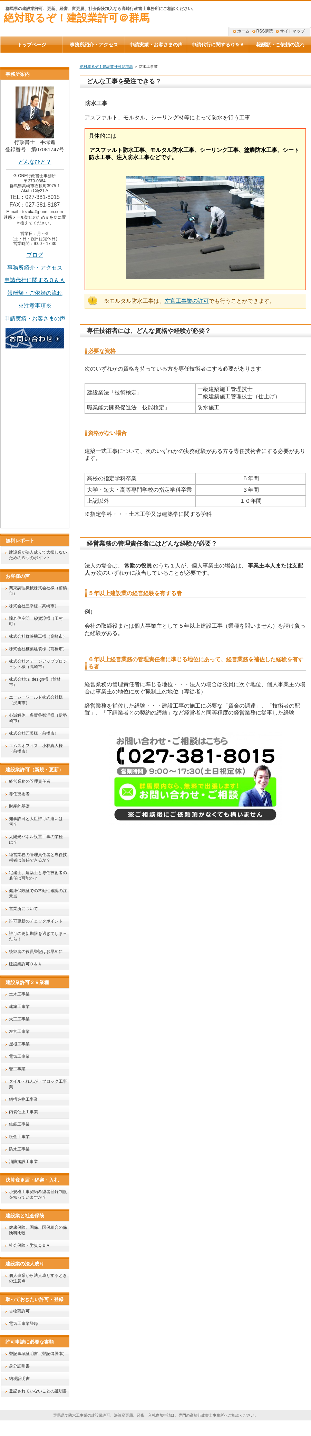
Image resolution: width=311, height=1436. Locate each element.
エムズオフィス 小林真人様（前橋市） (36, 748)
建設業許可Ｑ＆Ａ (25, 964)
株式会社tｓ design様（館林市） (35, 682)
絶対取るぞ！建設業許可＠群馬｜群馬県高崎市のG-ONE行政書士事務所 (154, 1429)
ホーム (243, 31)
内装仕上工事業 (23, 1111)
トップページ (31, 44)
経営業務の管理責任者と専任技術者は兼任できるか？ (38, 857)
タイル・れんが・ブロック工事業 (38, 1084)
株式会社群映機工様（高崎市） (38, 636)
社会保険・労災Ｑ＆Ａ (29, 1245)
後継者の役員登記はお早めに (36, 951)
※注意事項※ (34, 306)
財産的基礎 (19, 806)
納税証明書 (19, 1378)
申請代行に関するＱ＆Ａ (34, 280)
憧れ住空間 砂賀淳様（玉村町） (36, 621)
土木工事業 (19, 994)
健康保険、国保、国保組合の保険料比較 (38, 1230)
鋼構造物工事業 (23, 1099)
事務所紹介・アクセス (34, 268)
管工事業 (17, 1068)
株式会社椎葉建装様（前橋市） (38, 648)
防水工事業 (19, 1149)
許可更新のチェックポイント (36, 921)
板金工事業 (19, 1136)
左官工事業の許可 (187, 301)
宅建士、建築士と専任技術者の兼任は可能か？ (38, 875)
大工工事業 (19, 1019)
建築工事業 (19, 1006)
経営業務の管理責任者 (29, 781)
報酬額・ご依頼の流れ (34, 293)
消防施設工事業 (23, 1161)
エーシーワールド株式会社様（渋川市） (36, 700)
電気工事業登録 (23, 1323)
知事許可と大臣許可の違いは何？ (36, 821)
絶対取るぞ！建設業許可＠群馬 (76, 18)
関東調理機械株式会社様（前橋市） (38, 590)
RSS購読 (264, 31)
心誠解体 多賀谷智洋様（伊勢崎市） (38, 718)
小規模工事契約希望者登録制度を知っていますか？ (38, 1194)
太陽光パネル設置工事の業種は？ (36, 839)
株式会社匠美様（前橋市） (34, 733)
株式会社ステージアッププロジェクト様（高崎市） (38, 664)
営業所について (23, 908)
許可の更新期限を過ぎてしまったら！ (38, 936)
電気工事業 (19, 1056)
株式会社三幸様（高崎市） (34, 605)
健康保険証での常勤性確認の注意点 (38, 893)
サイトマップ (292, 31)
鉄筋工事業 (19, 1124)
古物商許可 (19, 1311)
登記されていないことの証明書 (38, 1391)
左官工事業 (19, 1031)
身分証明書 (19, 1366)
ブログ (35, 255)
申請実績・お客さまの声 (156, 44)
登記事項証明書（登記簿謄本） (38, 1353)
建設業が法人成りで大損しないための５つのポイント (38, 555)
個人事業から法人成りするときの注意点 (38, 1278)
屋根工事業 (19, 1044)
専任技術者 (19, 793)
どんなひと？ (34, 162)
